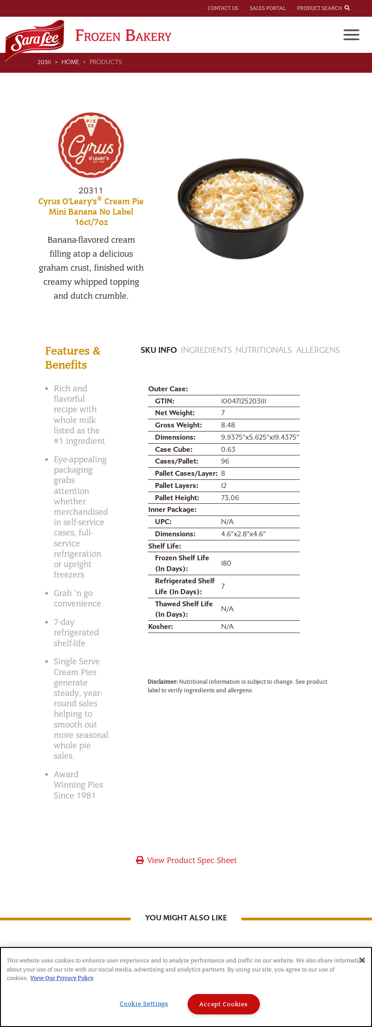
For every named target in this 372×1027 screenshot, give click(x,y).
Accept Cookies (223, 1004)
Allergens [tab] (318, 350)
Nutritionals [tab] (263, 350)
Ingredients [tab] (206, 350)
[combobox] (355, 7)
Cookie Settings (144, 1004)
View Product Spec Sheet (186, 860)
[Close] (362, 960)
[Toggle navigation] (351, 34)
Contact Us (223, 8)
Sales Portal (268, 8)
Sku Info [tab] (159, 350)
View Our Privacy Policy (62, 978)
